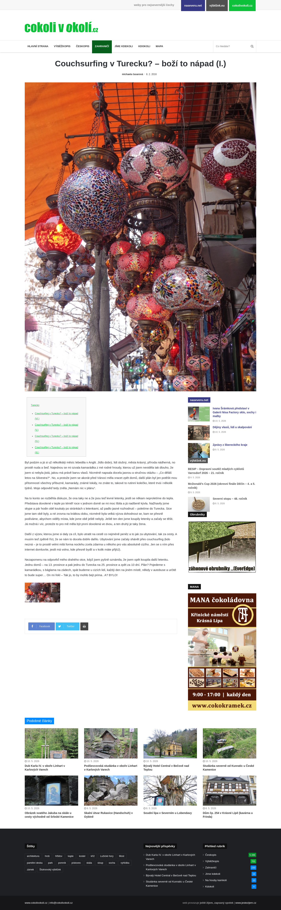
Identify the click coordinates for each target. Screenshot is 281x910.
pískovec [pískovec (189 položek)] (76, 862)
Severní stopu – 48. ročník (230, 498)
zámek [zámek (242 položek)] (30, 869)
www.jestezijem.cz (245, 902)
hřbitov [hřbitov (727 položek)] (58, 856)
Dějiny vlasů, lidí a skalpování (232, 427)
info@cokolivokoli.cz (61, 902)
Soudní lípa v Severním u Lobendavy (167, 813)
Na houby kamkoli (216, 880)
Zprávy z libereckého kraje (230, 444)
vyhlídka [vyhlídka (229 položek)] (125, 862)
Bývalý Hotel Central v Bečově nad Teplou (171, 875)
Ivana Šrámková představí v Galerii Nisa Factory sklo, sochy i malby (234, 412)
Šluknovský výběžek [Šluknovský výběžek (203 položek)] (50, 869)
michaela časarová (132, 74)
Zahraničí (102, 46)
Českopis (82, 46)
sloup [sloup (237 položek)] (100, 862)
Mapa (159, 46)
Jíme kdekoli (124, 46)
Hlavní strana (38, 46)
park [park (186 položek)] (50, 862)
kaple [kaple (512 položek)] (71, 856)
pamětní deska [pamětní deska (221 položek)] (35, 862)
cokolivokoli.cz (242, 5)
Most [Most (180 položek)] (121, 856)
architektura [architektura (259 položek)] (33, 856)
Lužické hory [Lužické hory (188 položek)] (106, 856)
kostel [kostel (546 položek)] (82, 856)
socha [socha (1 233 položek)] (112, 862)
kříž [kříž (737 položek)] (93, 856)
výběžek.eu (217, 5)
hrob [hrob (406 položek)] (47, 856)
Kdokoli (144, 46)
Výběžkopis (62, 46)
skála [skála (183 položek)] (89, 862)
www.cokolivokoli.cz (36, 902)
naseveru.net (193, 5)
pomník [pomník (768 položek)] (62, 862)
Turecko (35, 405)
